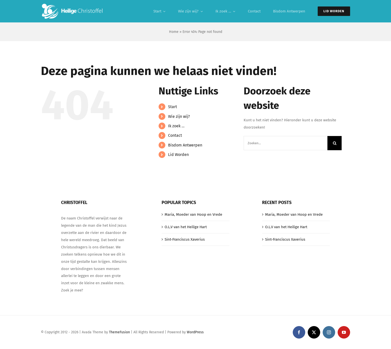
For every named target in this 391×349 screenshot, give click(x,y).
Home (174, 32)
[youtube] (344, 332)
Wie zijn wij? (179, 116)
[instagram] (329, 332)
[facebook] (299, 332)
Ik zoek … (176, 126)
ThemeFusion (119, 332)
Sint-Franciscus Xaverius (185, 239)
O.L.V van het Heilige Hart (186, 227)
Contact (175, 135)
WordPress (195, 332)
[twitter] (314, 332)
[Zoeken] (334, 143)
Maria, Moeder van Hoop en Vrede (193, 214)
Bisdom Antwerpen (185, 145)
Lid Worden (178, 154)
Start (172, 106)
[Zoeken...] (285, 143)
